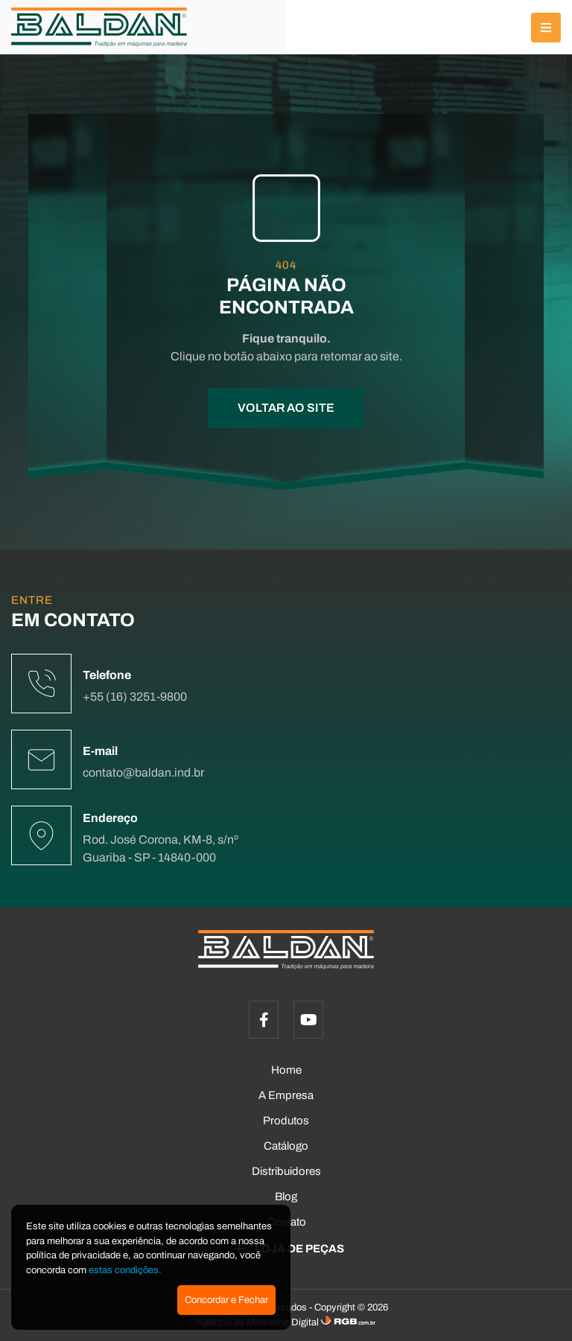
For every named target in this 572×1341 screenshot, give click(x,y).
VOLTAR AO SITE (286, 407)
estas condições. (125, 1270)
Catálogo (286, 1146)
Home (286, 1070)
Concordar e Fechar (226, 1300)
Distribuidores (286, 1171)
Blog (286, 1197)
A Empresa (286, 1095)
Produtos (286, 1121)
